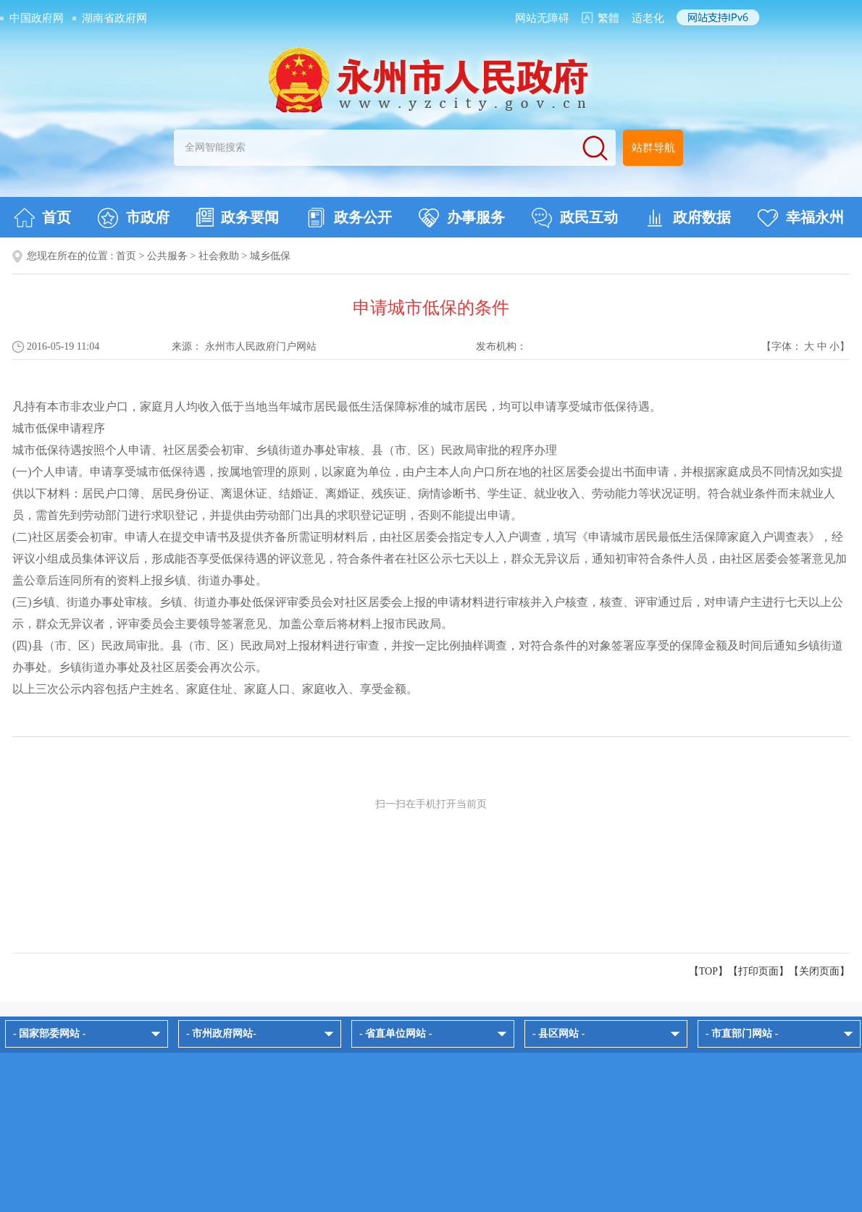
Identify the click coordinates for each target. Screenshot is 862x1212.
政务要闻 (237, 217)
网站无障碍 (542, 18)
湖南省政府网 (114, 18)
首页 (42, 218)
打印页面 (758, 971)
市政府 (134, 218)
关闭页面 (819, 971)
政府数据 (688, 218)
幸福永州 (801, 218)
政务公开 (349, 218)
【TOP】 (708, 971)
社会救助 (218, 256)
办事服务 (462, 218)
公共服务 (167, 256)
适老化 (648, 18)
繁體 (608, 18)
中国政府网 (36, 18)
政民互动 (575, 218)
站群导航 (653, 147)
